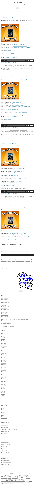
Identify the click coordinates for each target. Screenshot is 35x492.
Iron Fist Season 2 (4, 303)
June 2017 (3, 350)
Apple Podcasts (8, 50)
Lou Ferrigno (11, 68)
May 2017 (3, 351)
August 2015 (3, 370)
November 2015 (4, 365)
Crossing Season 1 (4, 305)
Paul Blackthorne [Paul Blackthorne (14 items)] (16, 479)
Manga (2, 406)
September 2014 (4, 384)
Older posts (4, 268)
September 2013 (4, 391)
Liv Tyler (7, 68)
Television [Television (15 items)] (28, 482)
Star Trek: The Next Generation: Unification (9, 301)
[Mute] (28, 60)
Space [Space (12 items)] (2, 482)
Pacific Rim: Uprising (26, 145)
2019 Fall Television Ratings (6, 325)
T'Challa (20, 134)
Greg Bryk (25, 66)
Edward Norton (15, 66)
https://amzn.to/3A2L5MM (21, 231)
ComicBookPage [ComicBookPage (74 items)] (7, 475)
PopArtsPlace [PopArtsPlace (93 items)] (6, 481)
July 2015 (2, 371)
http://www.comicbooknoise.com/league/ (22, 47)
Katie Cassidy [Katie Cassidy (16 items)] (28, 478)
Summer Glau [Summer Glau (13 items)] (22, 482)
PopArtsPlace (17, 2)
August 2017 (3, 347)
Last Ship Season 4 (4, 299)
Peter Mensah (18, 68)
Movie (11, 65)
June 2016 (3, 356)
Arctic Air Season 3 (4, 312)
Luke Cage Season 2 (5, 306)
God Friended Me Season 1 (6, 322)
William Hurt (30, 68)
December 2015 (4, 364)
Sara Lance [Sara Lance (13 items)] (27, 481)
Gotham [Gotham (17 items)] (29, 476)
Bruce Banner (3, 66)
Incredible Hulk (8, 22)
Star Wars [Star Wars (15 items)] (9, 482)
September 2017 (4, 346)
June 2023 (3, 334)
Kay (9, 69)
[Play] (3, 60)
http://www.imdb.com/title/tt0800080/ (20, 46)
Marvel (15, 68)
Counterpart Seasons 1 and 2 (6, 323)
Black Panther (25, 79)
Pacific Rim (13, 197)
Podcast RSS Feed (5, 422)
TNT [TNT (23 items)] (7, 483)
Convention (3, 404)
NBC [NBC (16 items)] (8, 479)
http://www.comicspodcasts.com (18, 105)
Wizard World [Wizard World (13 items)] (10, 483)
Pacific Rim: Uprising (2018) (8, 143)
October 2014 (3, 382)
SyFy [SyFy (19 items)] (25, 482)
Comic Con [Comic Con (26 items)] (16, 475)
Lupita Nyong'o (16, 132)
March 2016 (3, 360)
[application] (17, 60)
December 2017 (4, 341)
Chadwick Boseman (15, 131)
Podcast (14, 65)
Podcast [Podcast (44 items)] (21, 479)
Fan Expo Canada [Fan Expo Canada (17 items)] (13, 476)
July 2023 (2, 333)
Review (26, 65)
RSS (13, 50)
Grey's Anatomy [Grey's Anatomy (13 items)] (8, 478)
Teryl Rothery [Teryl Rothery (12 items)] (3, 483)
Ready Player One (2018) (5, 316)
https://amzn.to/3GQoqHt (18, 102)
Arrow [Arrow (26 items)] (4, 473)
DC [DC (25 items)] (29, 475)
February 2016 (3, 361)
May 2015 (3, 374)
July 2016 (2, 354)
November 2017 (4, 343)
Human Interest (4, 405)
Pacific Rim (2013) (6, 205)
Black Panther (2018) (7, 77)
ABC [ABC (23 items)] (2, 473)
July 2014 (2, 387)
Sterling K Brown (15, 134)
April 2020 (3, 339)
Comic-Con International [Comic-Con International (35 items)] (25, 474)
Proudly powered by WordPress (6, 489)
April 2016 (3, 358)
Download (15, 62)
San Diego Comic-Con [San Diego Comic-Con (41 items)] (18, 481)
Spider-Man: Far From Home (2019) (7, 326)
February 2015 (3, 377)
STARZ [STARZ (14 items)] (12, 482)
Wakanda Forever (25, 134)
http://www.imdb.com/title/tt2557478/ (22, 170)
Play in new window (8, 62)
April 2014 (3, 389)
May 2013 (3, 394)
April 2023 (3, 337)
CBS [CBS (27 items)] (11, 473)
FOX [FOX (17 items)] (27, 476)
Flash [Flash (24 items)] (25, 476)
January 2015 (3, 378)
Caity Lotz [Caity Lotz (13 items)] (8, 473)
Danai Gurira (28, 131)
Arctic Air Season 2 (4, 315)
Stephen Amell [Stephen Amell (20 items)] (16, 482)
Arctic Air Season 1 (4, 317)
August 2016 (3, 353)
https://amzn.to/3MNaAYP (19, 44)
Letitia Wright (11, 132)
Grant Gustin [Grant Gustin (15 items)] (3, 478)
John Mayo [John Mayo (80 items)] (21, 478)
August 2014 (3, 385)
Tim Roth (26, 68)
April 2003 (3, 395)
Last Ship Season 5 (4, 298)
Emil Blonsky (20, 66)
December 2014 (4, 380)
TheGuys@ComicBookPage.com (12, 109)
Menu (17, 7)
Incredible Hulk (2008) (7, 18)
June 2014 (3, 388)
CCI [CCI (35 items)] (13, 474)
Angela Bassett (4, 131)
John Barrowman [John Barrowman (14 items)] (14, 478)
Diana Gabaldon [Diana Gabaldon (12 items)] (3, 476)
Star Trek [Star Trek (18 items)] (5, 482)
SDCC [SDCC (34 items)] (30, 481)
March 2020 (3, 340)
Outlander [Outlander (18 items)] (11, 479)
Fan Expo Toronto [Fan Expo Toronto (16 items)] (20, 476)
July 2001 (2, 396)
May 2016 (3, 357)
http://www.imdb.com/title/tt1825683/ (19, 103)
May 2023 (3, 336)
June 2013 (3, 392)
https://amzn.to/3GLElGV (20, 168)
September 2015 (4, 368)
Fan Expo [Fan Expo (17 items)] (8, 476)
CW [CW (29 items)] (20, 475)
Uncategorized (4, 418)
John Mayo (3, 68)
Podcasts (17, 65)
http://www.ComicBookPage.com (11, 57)
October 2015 (3, 367)
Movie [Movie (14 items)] (6, 479)
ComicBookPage (9, 66)
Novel (2, 409)
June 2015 (3, 372)
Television (3, 416)
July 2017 (2, 349)
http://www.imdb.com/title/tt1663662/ (18, 233)
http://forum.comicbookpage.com (21, 112)
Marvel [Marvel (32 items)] (3, 479)
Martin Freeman (22, 132)
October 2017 (3, 344)
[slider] (16, 60)
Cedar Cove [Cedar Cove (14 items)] (16, 473)
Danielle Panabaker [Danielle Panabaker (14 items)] (24, 475)
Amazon (12, 53)
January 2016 (3, 363)
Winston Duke (31, 134)
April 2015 (3, 375)
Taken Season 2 (4, 308)
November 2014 (4, 381)
